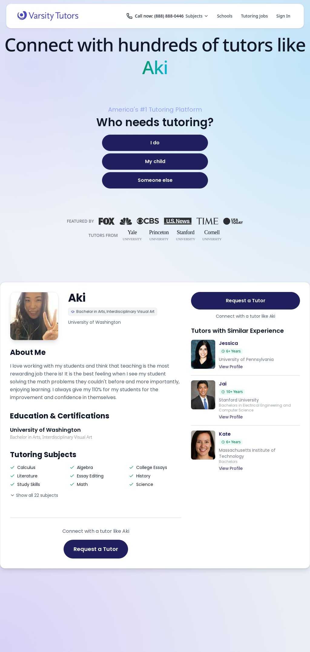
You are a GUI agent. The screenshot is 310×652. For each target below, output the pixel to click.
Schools (224, 16)
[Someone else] (155, 180)
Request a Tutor (96, 549)
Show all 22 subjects (34, 495)
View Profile (231, 367)
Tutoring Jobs (254, 16)
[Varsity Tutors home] (48, 16)
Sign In (283, 16)
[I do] (155, 143)
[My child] (155, 161)
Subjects (197, 16)
